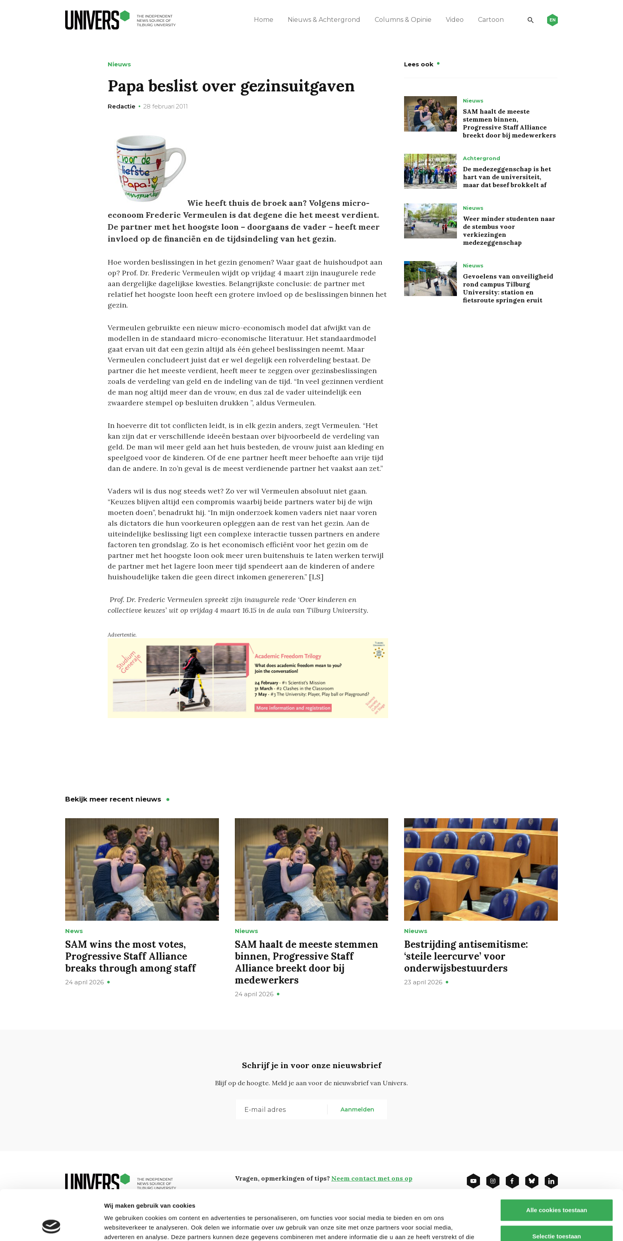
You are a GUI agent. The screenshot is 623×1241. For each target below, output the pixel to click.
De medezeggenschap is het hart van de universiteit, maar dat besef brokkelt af (507, 177)
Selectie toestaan (556, 1189)
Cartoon (491, 19)
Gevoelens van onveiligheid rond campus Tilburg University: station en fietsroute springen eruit (508, 288)
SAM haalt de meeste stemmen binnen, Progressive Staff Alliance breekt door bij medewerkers (509, 123)
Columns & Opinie (403, 19)
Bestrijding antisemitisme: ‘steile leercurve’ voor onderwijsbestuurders (466, 956)
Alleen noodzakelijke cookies (556, 1215)
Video (455, 19)
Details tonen (429, 1225)
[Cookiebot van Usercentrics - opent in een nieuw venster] (51, 1225)
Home (263, 19)
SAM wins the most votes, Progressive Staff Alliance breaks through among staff (130, 956)
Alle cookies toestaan (556, 1163)
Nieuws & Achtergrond (324, 19)
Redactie (121, 106)
